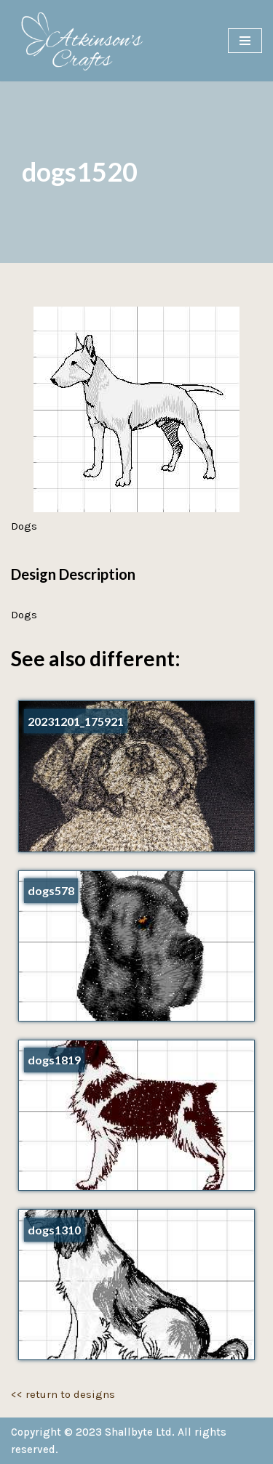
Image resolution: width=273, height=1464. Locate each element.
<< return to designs (63, 1394)
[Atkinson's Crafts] (87, 40)
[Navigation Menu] (245, 40)
